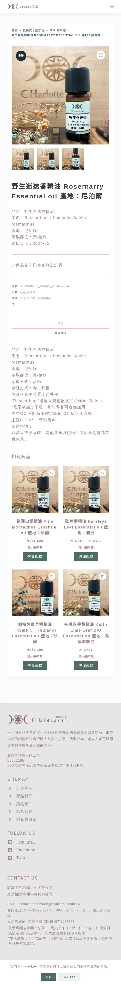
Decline (69, 977)
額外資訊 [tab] (60, 333)
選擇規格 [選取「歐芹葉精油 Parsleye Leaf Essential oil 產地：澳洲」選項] (86, 556)
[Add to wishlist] (13, 304)
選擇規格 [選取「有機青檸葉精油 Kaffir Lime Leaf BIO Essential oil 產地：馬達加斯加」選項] (86, 665)
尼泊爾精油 (44, 298)
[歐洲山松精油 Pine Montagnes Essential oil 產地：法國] (35, 489)
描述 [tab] (60, 323)
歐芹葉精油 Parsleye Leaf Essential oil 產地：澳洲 (86, 527)
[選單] (112, 6)
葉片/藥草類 (27, 292)
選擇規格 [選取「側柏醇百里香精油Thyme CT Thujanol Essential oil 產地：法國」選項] (35, 665)
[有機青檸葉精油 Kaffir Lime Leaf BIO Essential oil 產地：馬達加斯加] (86, 592)
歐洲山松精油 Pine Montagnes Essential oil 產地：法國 (35, 527)
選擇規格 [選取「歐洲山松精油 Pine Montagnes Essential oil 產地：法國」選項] (35, 556)
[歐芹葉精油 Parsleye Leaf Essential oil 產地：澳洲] (86, 489)
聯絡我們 (37, 894)
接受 (49, 977)
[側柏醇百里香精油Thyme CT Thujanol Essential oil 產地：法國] (35, 592)
